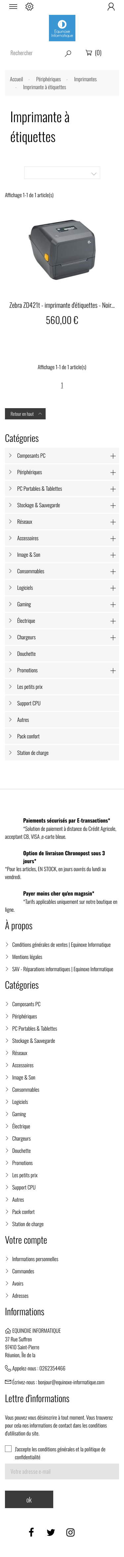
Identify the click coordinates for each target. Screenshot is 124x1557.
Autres (23, 720)
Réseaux (24, 521)
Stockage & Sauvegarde (38, 505)
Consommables (30, 571)
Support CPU (29, 703)
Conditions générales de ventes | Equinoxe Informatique (61, 944)
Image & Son (28, 554)
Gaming (24, 604)
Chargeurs (26, 637)
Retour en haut (27, 413)
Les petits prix (30, 686)
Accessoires (27, 538)
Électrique (26, 620)
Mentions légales (27, 957)
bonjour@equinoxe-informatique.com (71, 1382)
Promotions (27, 670)
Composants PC (31, 455)
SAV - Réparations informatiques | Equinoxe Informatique (62, 969)
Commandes (23, 1271)
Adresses (20, 1295)
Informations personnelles (35, 1259)
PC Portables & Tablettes (39, 488)
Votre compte (26, 1240)
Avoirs (17, 1283)
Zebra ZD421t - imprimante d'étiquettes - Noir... (61, 305)
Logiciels (25, 587)
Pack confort (28, 736)
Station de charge (33, 753)
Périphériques (29, 472)
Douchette (26, 653)
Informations (24, 1311)
